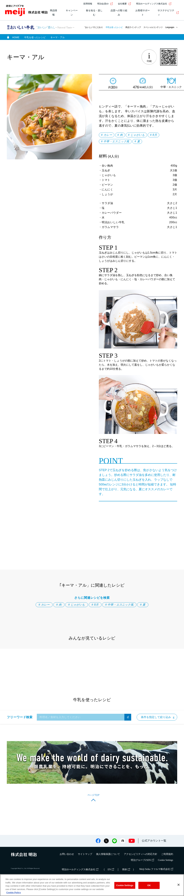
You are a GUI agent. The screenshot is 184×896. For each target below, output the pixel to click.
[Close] (178, 884)
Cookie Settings (165, 860)
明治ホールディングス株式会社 (153, 3)
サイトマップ (85, 854)
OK (149, 885)
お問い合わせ (67, 854)
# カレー (106, 134)
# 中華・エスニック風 (115, 141)
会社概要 (124, 3)
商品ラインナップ (133, 27)
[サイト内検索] (177, 4)
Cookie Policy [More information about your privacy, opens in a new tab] (13, 892)
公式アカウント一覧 (154, 840)
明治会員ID (105, 3)
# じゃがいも (136, 134)
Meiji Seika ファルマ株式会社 (156, 869)
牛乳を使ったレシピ (114, 27)
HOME (15, 37)
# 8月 (153, 134)
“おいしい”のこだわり (94, 27)
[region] (92, 885)
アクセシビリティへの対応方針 (140, 854)
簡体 (126, 869)
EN (111, 869)
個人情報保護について (108, 854)
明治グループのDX (142, 860)
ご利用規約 (167, 854)
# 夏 (137, 141)
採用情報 (87, 3)
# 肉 (120, 134)
